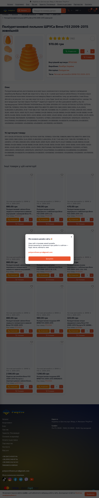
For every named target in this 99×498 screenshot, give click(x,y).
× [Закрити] (71, 236)
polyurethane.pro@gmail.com (40, 252)
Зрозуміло (49, 259)
